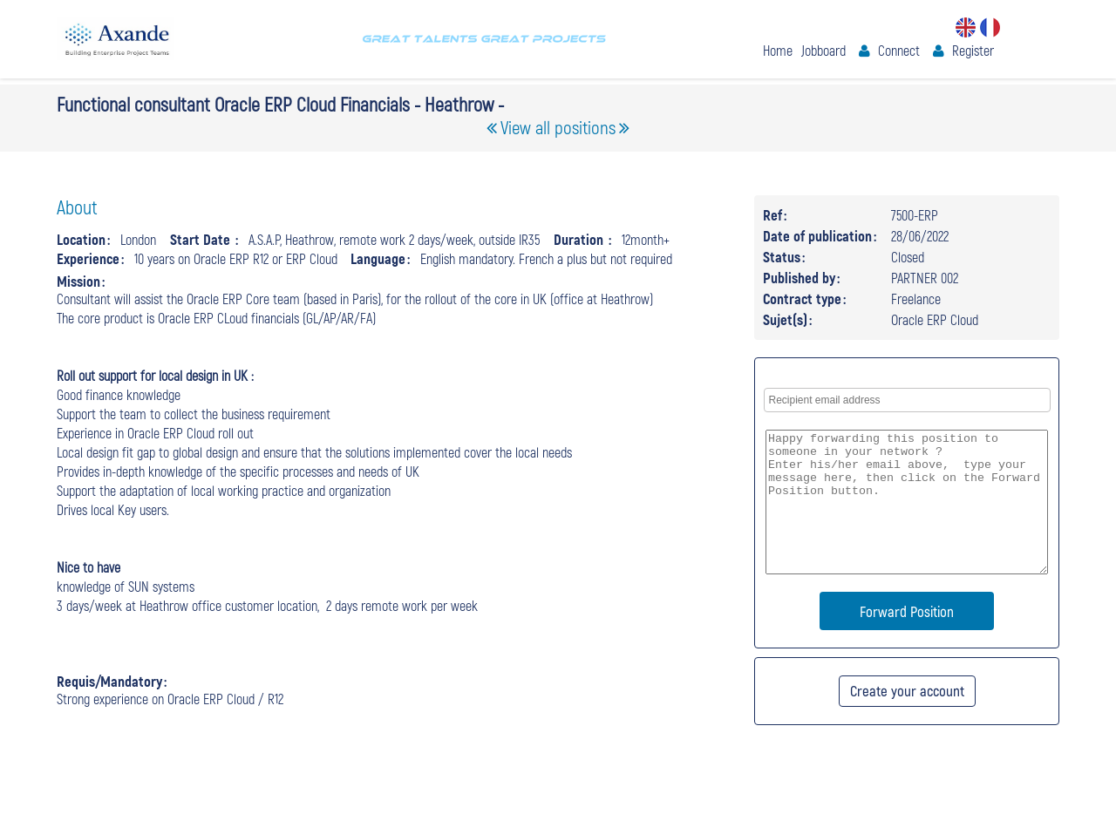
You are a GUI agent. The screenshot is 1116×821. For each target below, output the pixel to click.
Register (973, 50)
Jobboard (823, 50)
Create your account (907, 690)
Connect (899, 50)
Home (778, 50)
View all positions (558, 127)
